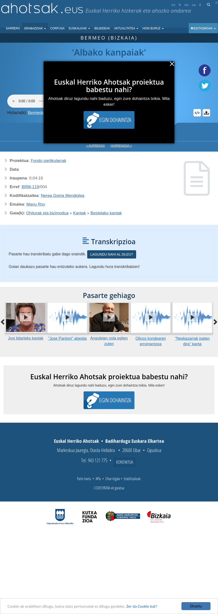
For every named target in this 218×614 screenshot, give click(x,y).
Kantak (79, 213)
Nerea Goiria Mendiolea (63, 195)
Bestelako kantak (106, 213)
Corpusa (57, 28)
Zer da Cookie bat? (141, 606)
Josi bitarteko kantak (25, 338)
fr (180, 5)
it (200, 5)
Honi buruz (153, 28)
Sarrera (13, 28)
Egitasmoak (203, 28)
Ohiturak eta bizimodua (47, 213)
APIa (98, 478)
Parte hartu (84, 478)
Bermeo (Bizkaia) (108, 37)
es (173, 5)
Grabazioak (35, 28)
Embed (197, 113)
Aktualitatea (126, 28)
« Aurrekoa (95, 145)
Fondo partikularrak (48, 160)
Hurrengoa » (121, 145)
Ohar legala (112, 478)
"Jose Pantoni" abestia (67, 338)
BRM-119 (30, 187)
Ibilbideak (102, 28)
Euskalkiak (79, 28)
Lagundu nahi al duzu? (111, 254)
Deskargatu (206, 113)
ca (194, 5)
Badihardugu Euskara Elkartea (134, 441)
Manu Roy (35, 204)
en (186, 5)
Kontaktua (124, 462)
